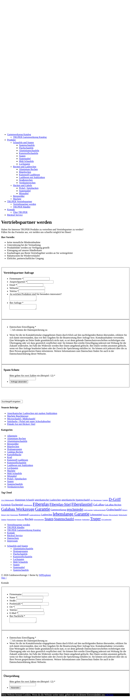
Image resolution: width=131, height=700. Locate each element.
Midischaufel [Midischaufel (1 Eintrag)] (123, 517)
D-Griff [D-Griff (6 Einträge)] (115, 501)
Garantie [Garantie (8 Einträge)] (42, 510)
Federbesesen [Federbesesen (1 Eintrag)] (28, 507)
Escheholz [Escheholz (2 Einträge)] (6, 506)
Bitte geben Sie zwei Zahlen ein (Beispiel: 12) (32, 377)
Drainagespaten (14, 451)
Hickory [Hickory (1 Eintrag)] (124, 512)
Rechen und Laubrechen (24, 166)
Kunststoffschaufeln (28, 153)
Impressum (12, 542)
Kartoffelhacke (14, 456)
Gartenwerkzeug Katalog (19, 134)
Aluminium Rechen (28, 169)
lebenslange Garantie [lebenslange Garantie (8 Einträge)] (71, 515)
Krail (9, 459)
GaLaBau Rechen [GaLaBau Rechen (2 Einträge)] (113, 506)
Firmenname (16, 278)
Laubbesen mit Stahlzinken (32, 177)
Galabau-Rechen (15, 453)
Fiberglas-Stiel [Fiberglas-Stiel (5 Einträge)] (60, 506)
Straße (13, 602)
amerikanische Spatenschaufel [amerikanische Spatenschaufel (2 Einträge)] (75, 501)
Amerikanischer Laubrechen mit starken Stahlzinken (32, 415)
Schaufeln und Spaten (23, 142)
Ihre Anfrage (16, 303)
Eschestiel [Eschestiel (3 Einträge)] (17, 506)
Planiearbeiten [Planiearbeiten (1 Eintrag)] (11, 521)
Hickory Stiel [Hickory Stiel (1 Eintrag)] (5, 517)
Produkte (11, 140)
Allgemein (12, 437)
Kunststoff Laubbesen (29, 174)
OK (107, 697)
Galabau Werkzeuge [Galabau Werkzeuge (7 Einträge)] (17, 511)
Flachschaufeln (26, 148)
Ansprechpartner (18, 282)
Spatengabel (25, 158)
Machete (17, 199)
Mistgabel (24, 193)
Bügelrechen (25, 172)
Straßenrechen (26, 180)
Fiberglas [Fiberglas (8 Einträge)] (41, 506)
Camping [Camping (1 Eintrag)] (105, 502)
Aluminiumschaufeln (29, 150)
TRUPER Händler (21, 207)
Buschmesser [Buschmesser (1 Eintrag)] (97, 502)
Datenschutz (13, 540)
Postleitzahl (16, 605)
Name (13, 599)
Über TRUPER (20, 212)
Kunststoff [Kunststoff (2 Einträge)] (24, 516)
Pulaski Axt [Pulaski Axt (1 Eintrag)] (20, 521)
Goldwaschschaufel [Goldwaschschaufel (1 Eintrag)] (99, 512)
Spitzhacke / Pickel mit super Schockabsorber (29, 423)
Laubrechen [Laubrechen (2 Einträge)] (46, 516)
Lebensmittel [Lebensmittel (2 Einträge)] (96, 516)
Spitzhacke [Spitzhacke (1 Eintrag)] (78, 521)
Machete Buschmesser (18, 418)
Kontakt (11, 209)
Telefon (14, 291)
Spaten (22, 156)
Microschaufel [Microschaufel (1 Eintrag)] (113, 517)
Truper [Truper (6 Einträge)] (95, 520)
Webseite (14, 288)
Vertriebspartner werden (24, 204)
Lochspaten (24, 164)
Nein (111, 697)
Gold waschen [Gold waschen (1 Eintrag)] (88, 512)
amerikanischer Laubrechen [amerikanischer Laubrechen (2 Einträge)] (48, 501)
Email (13, 285)
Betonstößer (19, 196)
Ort (12, 608)
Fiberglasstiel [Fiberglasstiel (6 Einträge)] (82, 506)
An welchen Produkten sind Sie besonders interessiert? (36, 294)
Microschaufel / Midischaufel (21, 420)
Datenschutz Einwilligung (23, 328)
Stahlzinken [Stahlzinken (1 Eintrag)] (86, 521)
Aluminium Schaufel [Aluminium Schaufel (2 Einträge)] (24, 501)
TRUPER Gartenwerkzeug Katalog (30, 137)
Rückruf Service (15, 215)
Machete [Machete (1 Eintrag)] (105, 517)
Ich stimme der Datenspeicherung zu (29, 331)
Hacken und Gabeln (22, 185)
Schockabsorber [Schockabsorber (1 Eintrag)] (39, 521)
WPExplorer (45, 577)
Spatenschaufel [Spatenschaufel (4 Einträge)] (64, 521)
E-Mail (14, 615)
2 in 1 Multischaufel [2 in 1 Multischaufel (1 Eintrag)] (7, 502)
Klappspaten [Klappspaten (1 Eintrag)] (14, 517)
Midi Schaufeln (26, 161)
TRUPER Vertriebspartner (19, 201)
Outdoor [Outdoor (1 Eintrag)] (4, 521)
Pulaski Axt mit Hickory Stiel (21, 426)
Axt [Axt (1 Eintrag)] (91, 502)
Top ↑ (4, 579)
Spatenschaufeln (27, 145)
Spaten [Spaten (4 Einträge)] (49, 521)
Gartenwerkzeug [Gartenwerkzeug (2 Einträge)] (58, 511)
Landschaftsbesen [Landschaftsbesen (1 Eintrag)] (35, 517)
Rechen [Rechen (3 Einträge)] (29, 520)
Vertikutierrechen (27, 182)
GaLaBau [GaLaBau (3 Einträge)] (98, 506)
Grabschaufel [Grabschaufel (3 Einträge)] (114, 511)
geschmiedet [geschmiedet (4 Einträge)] (75, 511)
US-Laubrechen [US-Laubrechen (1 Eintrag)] (106, 521)
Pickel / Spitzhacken (28, 188)
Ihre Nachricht (17, 618)
